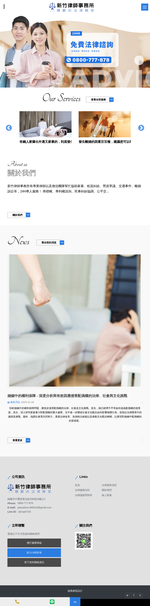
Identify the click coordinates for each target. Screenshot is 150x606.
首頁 (77, 485)
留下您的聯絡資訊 (34, 562)
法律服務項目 (82, 490)
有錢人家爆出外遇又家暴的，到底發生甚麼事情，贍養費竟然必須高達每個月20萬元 (45, 142)
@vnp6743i (24, 511)
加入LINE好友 (34, 552)
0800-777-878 (25, 503)
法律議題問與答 (83, 495)
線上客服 (107, 495)
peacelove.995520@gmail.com (34, 507)
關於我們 (107, 490)
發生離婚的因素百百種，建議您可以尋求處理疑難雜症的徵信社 (105, 142)
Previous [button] (8, 128)
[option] (75, 51)
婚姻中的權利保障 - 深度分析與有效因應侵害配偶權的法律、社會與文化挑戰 (67, 396)
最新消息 (15, 402)
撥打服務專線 (34, 542)
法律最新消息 (109, 485)
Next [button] (141, 128)
